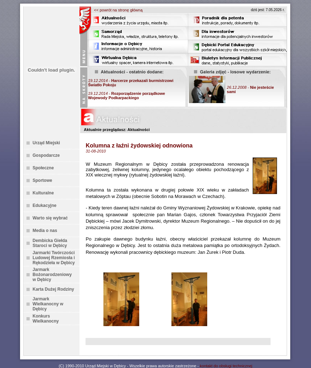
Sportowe (42, 180)
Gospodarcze (46, 155)
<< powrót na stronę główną (118, 10)
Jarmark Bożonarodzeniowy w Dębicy (52, 274)
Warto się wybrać (50, 218)
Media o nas (45, 230)
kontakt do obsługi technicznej (226, 366)
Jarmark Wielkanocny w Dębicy (48, 303)
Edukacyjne (45, 205)
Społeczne (43, 167)
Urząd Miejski (46, 142)
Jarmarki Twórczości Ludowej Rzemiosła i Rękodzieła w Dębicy (54, 257)
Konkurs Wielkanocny (46, 319)
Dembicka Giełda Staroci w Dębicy (50, 243)
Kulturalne (43, 192)
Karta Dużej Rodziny (53, 289)
